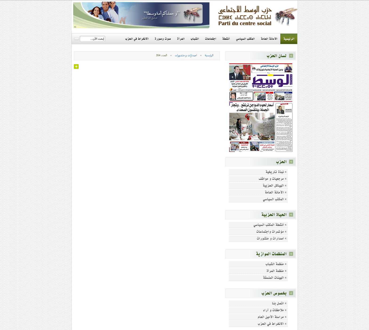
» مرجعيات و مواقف (273, 179)
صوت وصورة (163, 39)
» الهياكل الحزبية (275, 185)
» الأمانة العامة (276, 192)
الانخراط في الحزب (136, 39)
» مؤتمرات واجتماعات (271, 231)
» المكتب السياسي (275, 199)
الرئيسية (288, 39)
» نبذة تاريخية (276, 172)
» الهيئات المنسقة (275, 277)
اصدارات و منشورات (186, 55)
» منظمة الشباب (276, 264)
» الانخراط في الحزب (272, 324)
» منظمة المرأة (276, 271)
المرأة (180, 39)
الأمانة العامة (269, 39)
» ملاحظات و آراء (275, 310)
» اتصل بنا (279, 303)
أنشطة (226, 39)
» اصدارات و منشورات (272, 238)
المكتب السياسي (245, 39)
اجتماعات (210, 39)
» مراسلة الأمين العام (272, 317)
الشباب (195, 39)
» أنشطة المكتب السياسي (270, 225)
